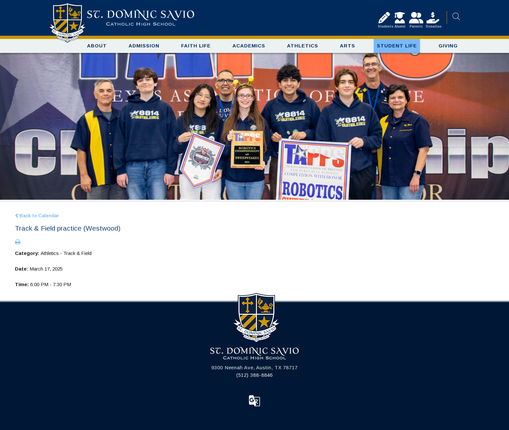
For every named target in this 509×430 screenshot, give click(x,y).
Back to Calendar (37, 215)
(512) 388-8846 (254, 375)
